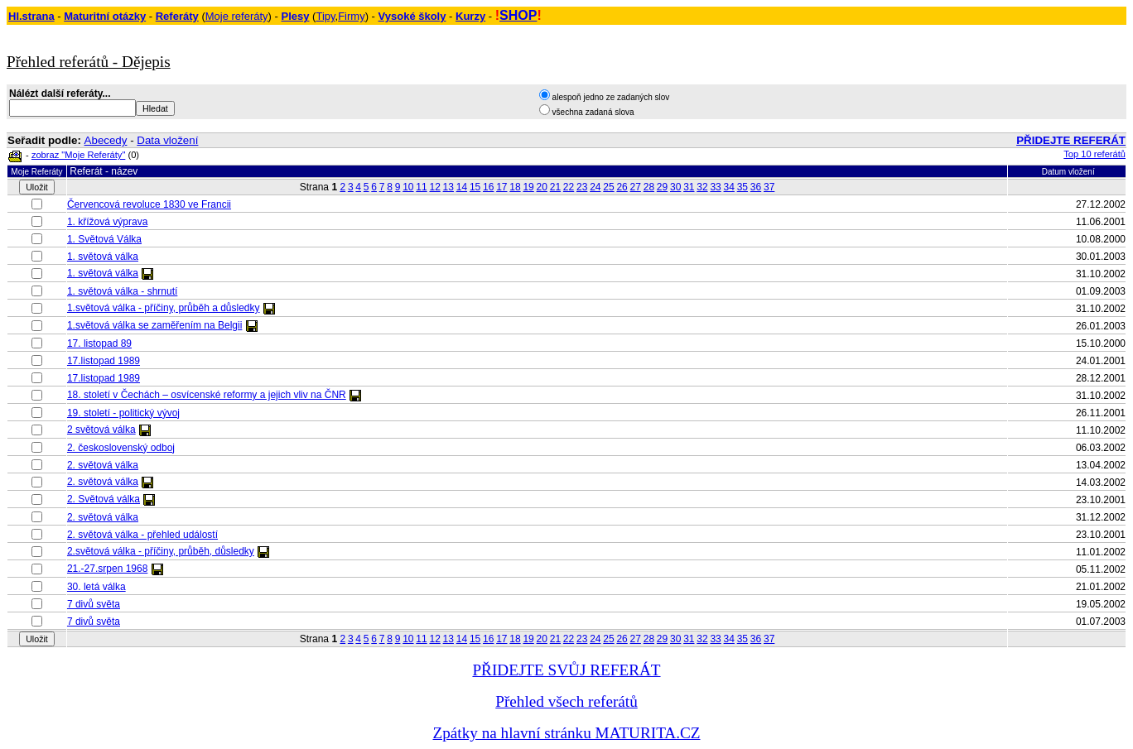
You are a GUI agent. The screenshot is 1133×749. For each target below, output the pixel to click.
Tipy (325, 16)
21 (555, 187)
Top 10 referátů (1094, 154)
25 (608, 187)
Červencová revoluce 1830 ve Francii (149, 204)
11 (421, 187)
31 (688, 187)
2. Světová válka (103, 499)
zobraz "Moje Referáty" (78, 155)
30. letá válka (96, 587)
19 (528, 187)
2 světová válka (101, 429)
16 (488, 187)
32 (702, 187)
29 (662, 187)
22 (568, 187)
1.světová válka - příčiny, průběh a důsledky (163, 308)
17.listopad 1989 (103, 361)
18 (514, 187)
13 (448, 187)
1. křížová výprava (107, 222)
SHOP (518, 15)
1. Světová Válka (104, 239)
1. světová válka (102, 256)
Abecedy (106, 140)
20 (542, 187)
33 (715, 187)
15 (475, 187)
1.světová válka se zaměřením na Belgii (154, 325)
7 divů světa (93, 604)
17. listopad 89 (99, 343)
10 (408, 187)
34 (729, 187)
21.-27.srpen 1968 (107, 568)
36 (755, 187)
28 (649, 187)
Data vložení (167, 140)
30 (675, 187)
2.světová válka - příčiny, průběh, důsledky (160, 551)
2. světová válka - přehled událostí (142, 534)
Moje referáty (236, 16)
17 (501, 187)
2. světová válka (102, 465)
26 (621, 187)
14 (461, 187)
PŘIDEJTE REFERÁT (1071, 140)
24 (595, 187)
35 (742, 187)
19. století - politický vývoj (123, 413)
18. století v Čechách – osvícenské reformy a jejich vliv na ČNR (206, 395)
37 (769, 187)
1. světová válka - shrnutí (122, 291)
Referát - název (103, 171)
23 (581, 187)
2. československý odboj (121, 448)
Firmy (351, 16)
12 (434, 187)
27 (635, 187)
